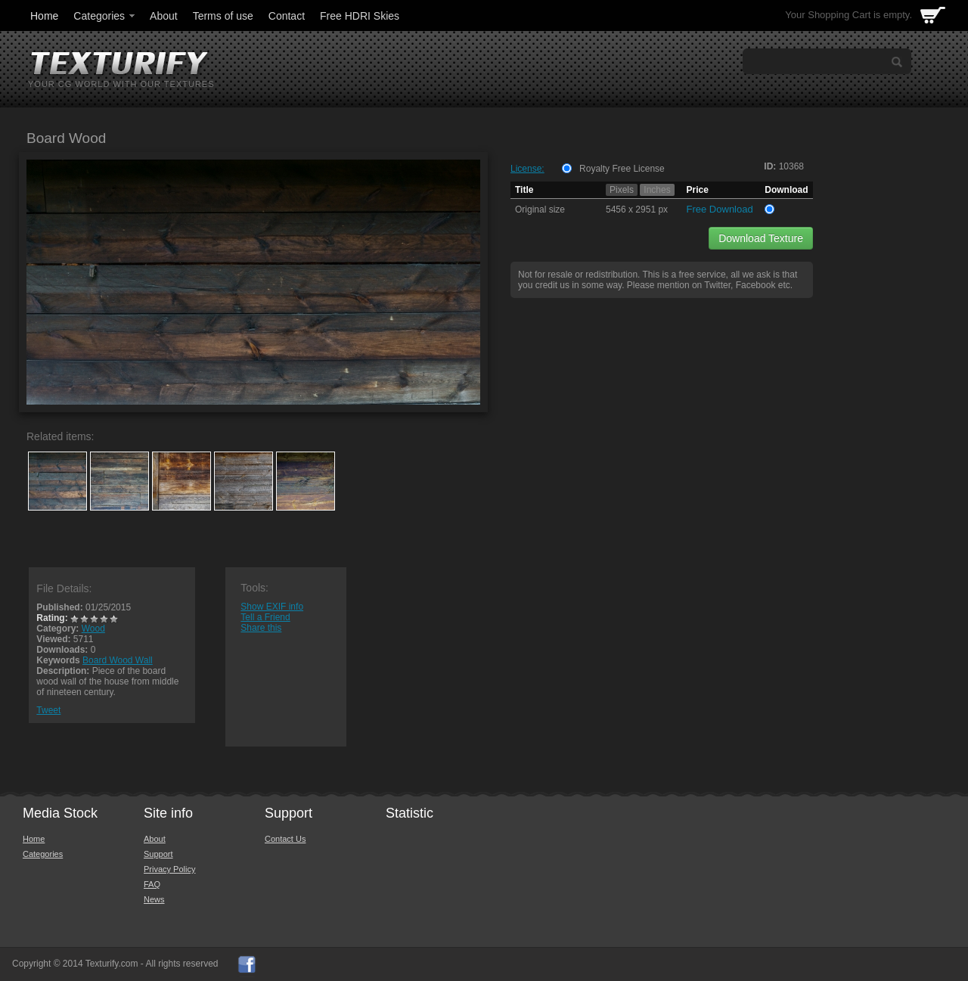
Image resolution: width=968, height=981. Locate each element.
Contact (286, 16)
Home (44, 16)
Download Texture (760, 238)
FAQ (152, 884)
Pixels (622, 190)
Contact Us (285, 838)
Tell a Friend (265, 617)
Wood (93, 628)
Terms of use (223, 16)
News (154, 899)
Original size (540, 209)
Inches (657, 190)
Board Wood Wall (117, 660)
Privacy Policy (169, 869)
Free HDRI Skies (359, 16)
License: (527, 168)
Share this (260, 627)
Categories (105, 16)
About (164, 16)
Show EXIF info (271, 606)
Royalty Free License (622, 168)
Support (158, 853)
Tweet (48, 710)
